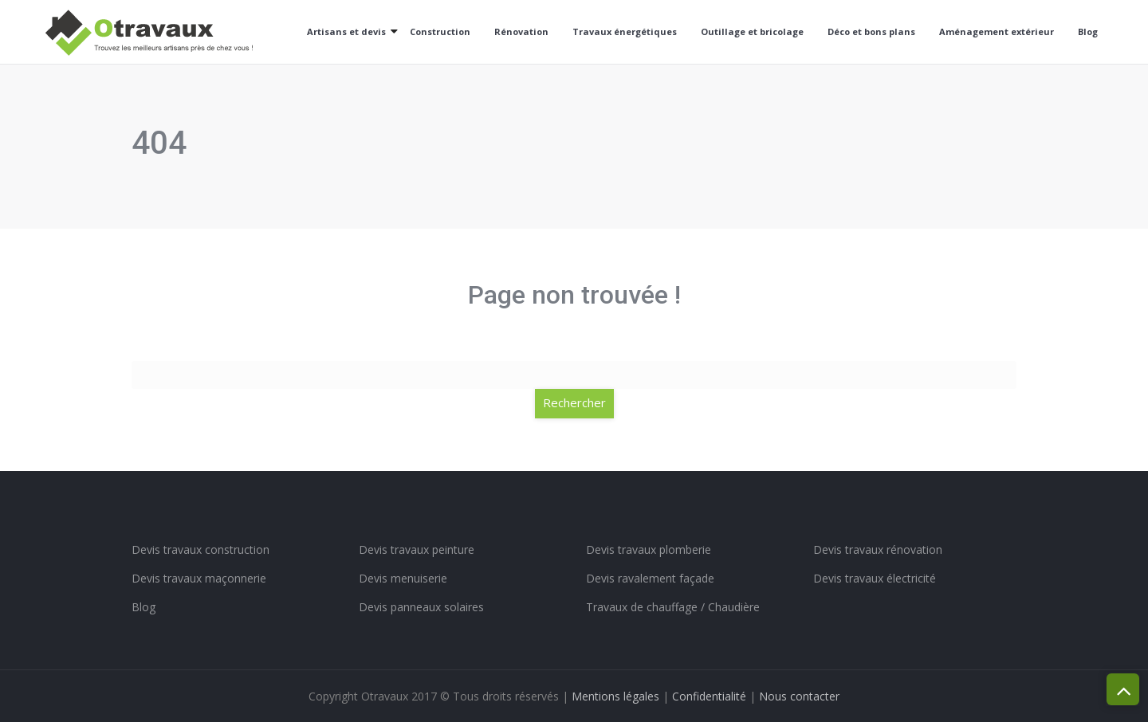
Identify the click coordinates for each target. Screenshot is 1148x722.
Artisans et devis (346, 31)
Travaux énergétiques (624, 31)
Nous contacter (799, 696)
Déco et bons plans (871, 31)
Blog (1088, 31)
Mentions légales (615, 696)
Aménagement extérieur (996, 31)
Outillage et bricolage (752, 31)
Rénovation (521, 31)
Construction (440, 31)
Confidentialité (709, 696)
